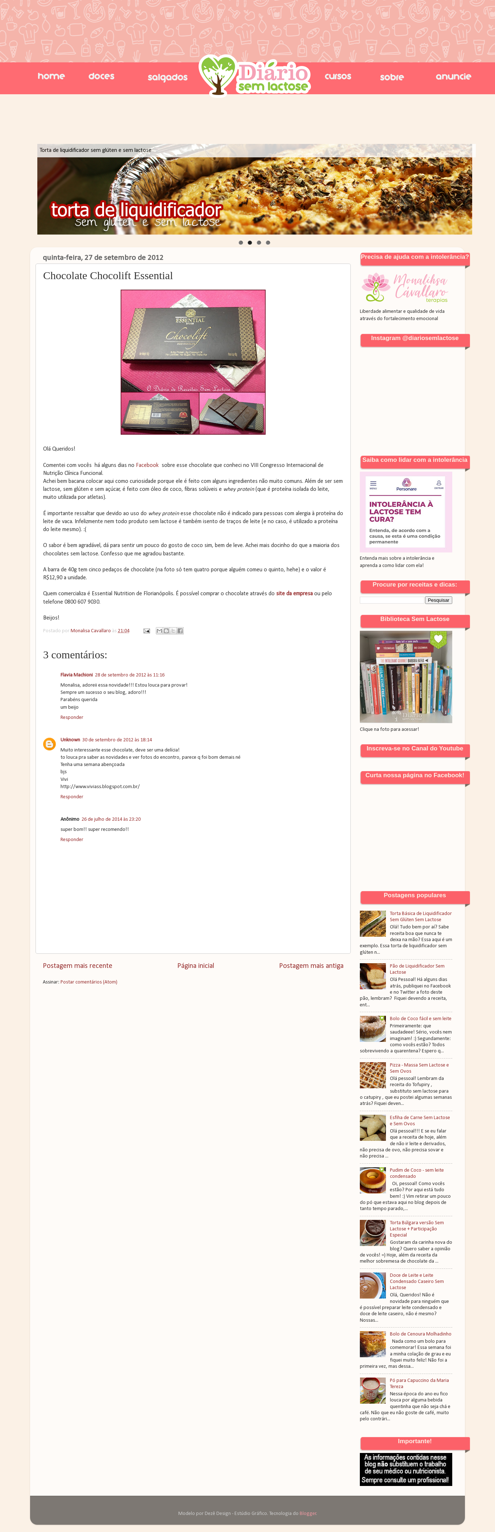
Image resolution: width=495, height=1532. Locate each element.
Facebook (147, 465)
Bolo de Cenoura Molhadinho (421, 1334)
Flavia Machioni (77, 675)
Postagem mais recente (77, 966)
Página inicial (195, 966)
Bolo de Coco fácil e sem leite (421, 1019)
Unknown (70, 740)
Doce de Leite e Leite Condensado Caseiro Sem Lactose (417, 1282)
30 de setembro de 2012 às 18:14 (117, 740)
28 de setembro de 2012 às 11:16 (130, 675)
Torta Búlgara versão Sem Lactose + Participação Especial (417, 1229)
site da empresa (294, 594)
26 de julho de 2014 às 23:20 (111, 819)
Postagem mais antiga (311, 966)
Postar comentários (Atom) (89, 982)
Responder (72, 717)
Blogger (308, 1513)
